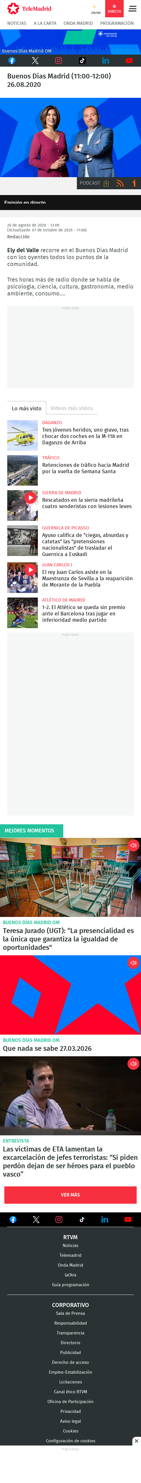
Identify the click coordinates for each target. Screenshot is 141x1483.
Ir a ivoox (134, 183)
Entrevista (16, 1141)
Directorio (70, 1343)
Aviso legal (70, 1421)
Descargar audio (106, 183)
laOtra (70, 1275)
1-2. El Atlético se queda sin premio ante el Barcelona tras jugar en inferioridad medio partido (22, 613)
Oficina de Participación (70, 1402)
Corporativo (70, 1305)
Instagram (58, 61)
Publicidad (70, 1353)
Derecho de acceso (70, 1362)
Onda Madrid (78, 23)
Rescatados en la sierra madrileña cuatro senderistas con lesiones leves (22, 505)
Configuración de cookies (70, 1441)
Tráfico (51, 458)
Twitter (34, 60)
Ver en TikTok (82, 1220)
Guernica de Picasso (65, 528)
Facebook (11, 60)
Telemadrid (70, 1255)
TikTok (80, 60)
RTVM (70, 1237)
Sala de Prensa (70, 1313)
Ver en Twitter (36, 1220)
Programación (117, 23)
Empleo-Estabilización (70, 1372)
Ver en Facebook (13, 1220)
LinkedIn (105, 61)
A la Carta (45, 23)
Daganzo (52, 422)
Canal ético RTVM (70, 1392)
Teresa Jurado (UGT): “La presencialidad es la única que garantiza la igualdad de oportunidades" (70, 877)
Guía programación (70, 1285)
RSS (120, 183)
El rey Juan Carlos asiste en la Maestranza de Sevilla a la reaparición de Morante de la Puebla (22, 577)
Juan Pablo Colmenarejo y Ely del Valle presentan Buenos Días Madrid (70, 137)
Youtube (129, 61)
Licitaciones (70, 1382)
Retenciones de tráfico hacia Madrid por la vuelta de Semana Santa (22, 470)
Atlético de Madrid (63, 600)
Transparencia (70, 1333)
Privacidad (70, 1411)
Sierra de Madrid (61, 492)
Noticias (16, 23)
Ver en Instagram (59, 1219)
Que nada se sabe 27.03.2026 (70, 995)
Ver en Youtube (128, 1219)
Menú (132, 8)
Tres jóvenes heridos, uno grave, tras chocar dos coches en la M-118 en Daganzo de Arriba (22, 435)
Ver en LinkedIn (105, 1219)
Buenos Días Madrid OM (31, 922)
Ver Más (70, 1194)
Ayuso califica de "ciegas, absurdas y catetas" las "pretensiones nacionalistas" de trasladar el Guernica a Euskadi (22, 540)
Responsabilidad (70, 1323)
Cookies (70, 1431)
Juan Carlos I (57, 565)
